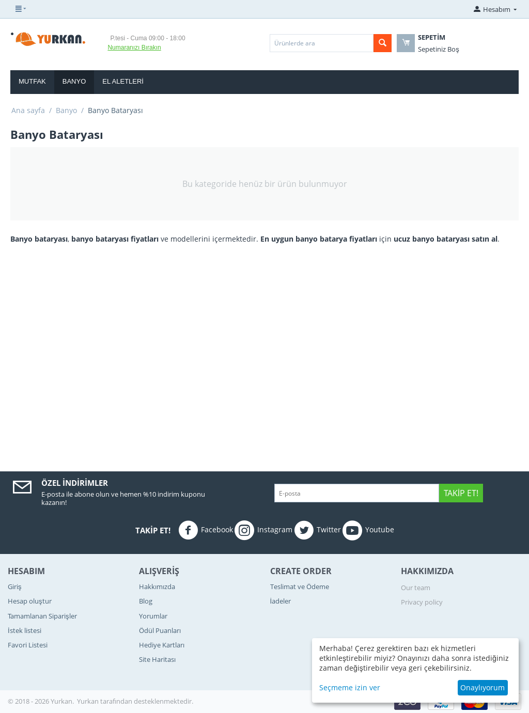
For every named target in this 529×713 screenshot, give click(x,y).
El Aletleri (123, 81)
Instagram (263, 530)
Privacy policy (422, 602)
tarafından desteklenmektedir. (146, 701)
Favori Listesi (28, 644)
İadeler (280, 601)
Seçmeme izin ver (349, 687)
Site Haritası (157, 659)
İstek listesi (24, 630)
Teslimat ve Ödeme (299, 586)
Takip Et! (461, 493)
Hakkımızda (157, 586)
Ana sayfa (28, 110)
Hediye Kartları (161, 644)
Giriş (15, 586)
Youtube (368, 530)
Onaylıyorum (482, 687)
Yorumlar (153, 616)
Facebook (205, 530)
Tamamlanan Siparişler (42, 616)
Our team (415, 587)
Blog (145, 601)
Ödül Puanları (160, 630)
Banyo (74, 81)
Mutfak (32, 81)
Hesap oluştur (30, 601)
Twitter (317, 530)
